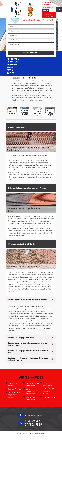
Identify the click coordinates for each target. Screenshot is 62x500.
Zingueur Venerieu (49, 397)
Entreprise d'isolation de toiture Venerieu (31, 391)
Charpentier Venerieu (47, 393)
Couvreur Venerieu (14, 389)
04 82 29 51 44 (17, 5)
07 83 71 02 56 (17, 13)
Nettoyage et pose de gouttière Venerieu (14, 395)
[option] (12, 111)
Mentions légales (40, 433)
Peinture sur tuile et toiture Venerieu (32, 384)
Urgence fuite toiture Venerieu (31, 398)
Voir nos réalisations (49, 15)
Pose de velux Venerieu (13, 384)
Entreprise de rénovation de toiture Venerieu (48, 385)
